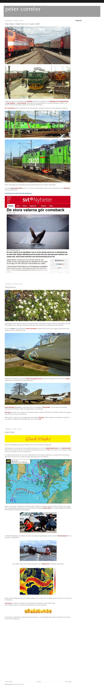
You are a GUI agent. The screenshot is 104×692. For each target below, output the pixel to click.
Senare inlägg (8, 681)
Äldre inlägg (68, 681)
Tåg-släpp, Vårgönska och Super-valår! (22, 24)
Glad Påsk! (10, 432)
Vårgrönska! (10, 287)
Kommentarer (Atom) (18, 684)
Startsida (39, 681)
